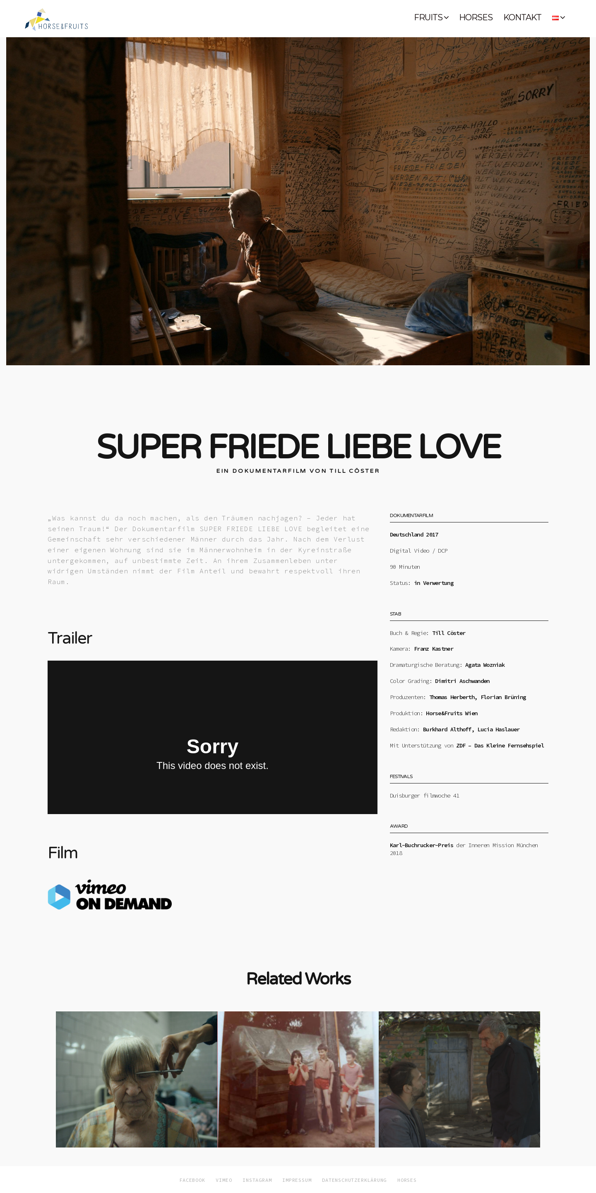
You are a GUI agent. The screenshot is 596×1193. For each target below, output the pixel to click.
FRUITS (428, 17)
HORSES (476, 17)
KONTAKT (522, 17)
